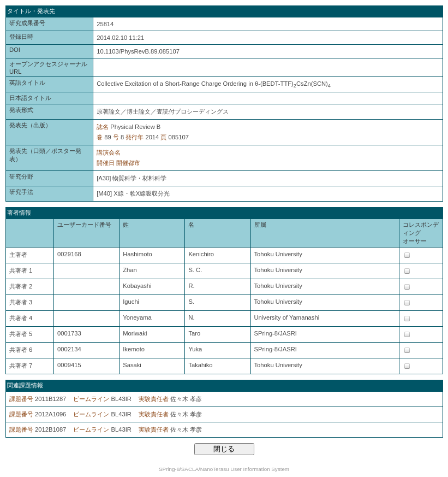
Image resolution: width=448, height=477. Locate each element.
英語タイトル (27, 82)
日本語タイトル (30, 98)
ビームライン (91, 399)
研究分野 (21, 176)
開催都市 (128, 163)
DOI (14, 49)
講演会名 (109, 152)
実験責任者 (154, 399)
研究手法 (21, 192)
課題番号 (21, 399)
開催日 (106, 163)
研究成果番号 (27, 23)
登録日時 (21, 36)
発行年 (135, 137)
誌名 (103, 126)
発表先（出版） (30, 125)
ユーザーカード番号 (84, 224)
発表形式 (21, 110)
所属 (260, 224)
